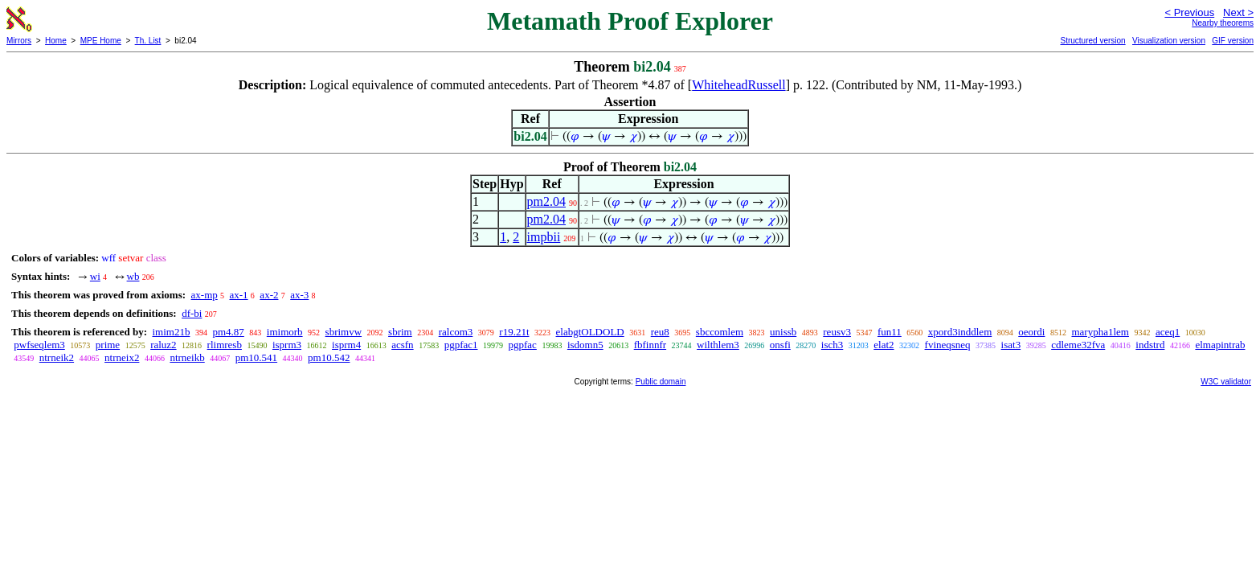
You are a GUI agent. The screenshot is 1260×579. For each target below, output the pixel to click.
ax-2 (269, 295)
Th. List (148, 40)
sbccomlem (719, 332)
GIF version (1233, 40)
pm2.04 (546, 201)
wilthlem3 (718, 345)
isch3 (832, 345)
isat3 (1011, 345)
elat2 (883, 345)
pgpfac (523, 345)
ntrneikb (187, 357)
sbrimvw (343, 332)
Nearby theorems (1223, 22)
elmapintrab (1220, 345)
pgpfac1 (461, 345)
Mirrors (18, 40)
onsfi (780, 345)
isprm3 (286, 345)
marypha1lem (1099, 332)
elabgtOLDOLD (590, 332)
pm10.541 (256, 357)
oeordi (1031, 332)
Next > (1238, 12)
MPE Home (100, 40)
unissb (783, 332)
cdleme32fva (1078, 345)
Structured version (1092, 40)
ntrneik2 (56, 357)
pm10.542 (329, 357)
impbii (544, 237)
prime (108, 345)
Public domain (661, 381)
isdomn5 (585, 345)
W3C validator (1226, 381)
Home (56, 40)
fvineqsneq (948, 345)
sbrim (400, 332)
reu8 (660, 332)
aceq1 (1168, 332)
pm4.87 (227, 332)
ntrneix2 (121, 357)
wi (95, 276)
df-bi (192, 313)
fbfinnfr (650, 345)
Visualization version (1168, 40)
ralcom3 (456, 332)
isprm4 (346, 345)
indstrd (1149, 345)
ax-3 (299, 295)
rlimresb (224, 345)
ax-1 (239, 295)
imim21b (171, 332)
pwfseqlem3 (39, 345)
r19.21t (514, 332)
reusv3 (837, 332)
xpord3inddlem (960, 332)
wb (133, 276)
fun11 (890, 332)
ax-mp (204, 295)
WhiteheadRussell (738, 85)
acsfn (402, 345)
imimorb (285, 332)
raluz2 (163, 345)
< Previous (1189, 12)
